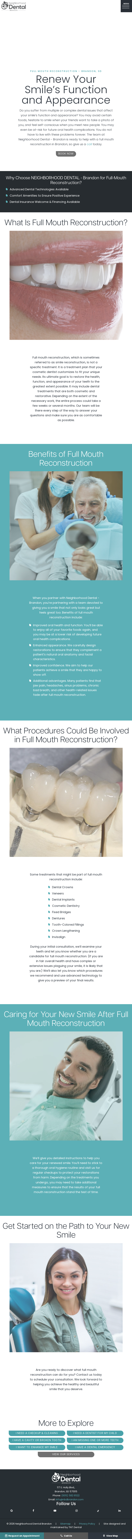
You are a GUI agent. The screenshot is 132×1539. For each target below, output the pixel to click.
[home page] (13, 6)
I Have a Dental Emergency (95, 1447)
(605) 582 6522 (70, 1495)
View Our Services (66, 1454)
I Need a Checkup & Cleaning (37, 1433)
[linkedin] (119, 1511)
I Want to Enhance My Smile (37, 1447)
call (89, 144)
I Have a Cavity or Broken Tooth (37, 1440)
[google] (11, 1511)
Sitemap (65, 1523)
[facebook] (33, 1511)
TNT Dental (75, 1527)
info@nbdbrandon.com (70, 1499)
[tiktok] (98, 1511)
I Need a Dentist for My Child (95, 1433)
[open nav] (126, 6)
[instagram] (76, 1511)
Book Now (66, 154)
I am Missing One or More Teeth (95, 1440)
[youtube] (55, 1511)
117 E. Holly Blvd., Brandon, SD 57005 (66, 1489)
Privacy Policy (87, 1523)
